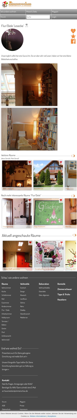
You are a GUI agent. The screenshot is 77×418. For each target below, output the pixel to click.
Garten (4, 328)
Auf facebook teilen (73, 41)
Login (54, 17)
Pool (3, 332)
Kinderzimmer (6, 306)
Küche (4, 291)
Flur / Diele (5, 310)
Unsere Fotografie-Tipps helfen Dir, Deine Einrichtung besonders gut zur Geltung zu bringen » (17, 366)
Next (74, 155)
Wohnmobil (5, 340)
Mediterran (24, 317)
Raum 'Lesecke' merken (73, 36)
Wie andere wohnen (8, 11)
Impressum (23, 409)
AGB (3, 405)
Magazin (55, 11)
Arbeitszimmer (7, 314)
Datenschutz (6, 409)
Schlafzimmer (6, 295)
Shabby (22, 310)
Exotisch (23, 288)
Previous (71, 155)
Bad (3, 299)
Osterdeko (42, 291)
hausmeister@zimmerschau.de (16, 391)
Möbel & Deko (31, 11)
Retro (22, 306)
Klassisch (23, 295)
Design (22, 291)
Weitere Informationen (38, 416)
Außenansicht (6, 336)
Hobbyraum (6, 317)
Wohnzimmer (6, 288)
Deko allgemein (44, 295)
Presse (22, 405)
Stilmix (22, 303)
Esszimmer (5, 303)
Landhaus (23, 299)
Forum (3, 17)
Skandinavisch (25, 314)
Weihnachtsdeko (44, 288)
